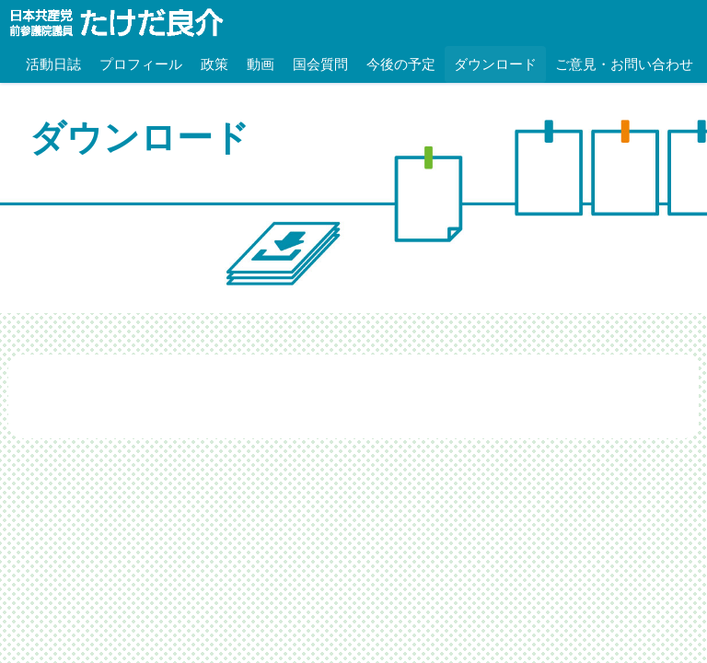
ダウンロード (495, 64)
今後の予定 (400, 64)
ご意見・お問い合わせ (624, 64)
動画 (260, 64)
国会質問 (320, 64)
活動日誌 (53, 64)
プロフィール (140, 64)
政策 (214, 64)
